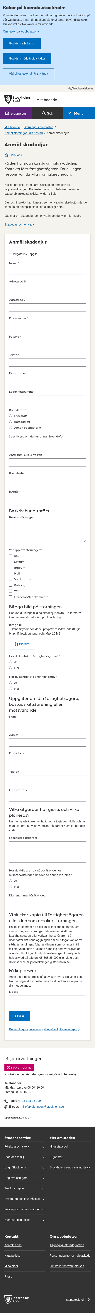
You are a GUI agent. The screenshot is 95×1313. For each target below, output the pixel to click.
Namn (47, 268)
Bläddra (24, 644)
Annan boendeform (27, 427)
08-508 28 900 (31, 1100)
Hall (17, 573)
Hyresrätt (20, 416)
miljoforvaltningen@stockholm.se (42, 1106)
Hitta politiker (12, 1255)
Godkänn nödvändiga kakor (27, 58)
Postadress (47, 758)
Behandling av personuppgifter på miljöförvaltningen (43, 1029)
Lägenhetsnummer (47, 396)
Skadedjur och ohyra (18, 224)
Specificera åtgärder (47, 849)
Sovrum (19, 561)
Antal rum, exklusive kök (47, 460)
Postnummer (47, 323)
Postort (47, 341)
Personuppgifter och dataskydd (70, 1255)
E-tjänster (56, 1157)
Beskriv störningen (47, 528)
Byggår (47, 496)
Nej (16, 668)
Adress (47, 740)
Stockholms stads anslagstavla (70, 1167)
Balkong (19, 585)
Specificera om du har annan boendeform (47, 441)
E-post (47, 996)
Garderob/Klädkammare (31, 597)
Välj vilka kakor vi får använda (28, 73)
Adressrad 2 (47, 304)
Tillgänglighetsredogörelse (67, 1245)
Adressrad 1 (47, 286)
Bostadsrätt (22, 422)
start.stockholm (78, 1300)
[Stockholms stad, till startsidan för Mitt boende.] (47, 99)
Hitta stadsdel (59, 1146)
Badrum (19, 567)
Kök (16, 556)
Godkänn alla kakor (22, 43)
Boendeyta (47, 478)
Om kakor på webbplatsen (20, 31)
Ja (16, 662)
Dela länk (13, 155)
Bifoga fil (47, 629)
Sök (47, 113)
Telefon (47, 360)
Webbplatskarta (80, 88)
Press (8, 1276)
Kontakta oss (13, 1245)
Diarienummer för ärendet (47, 900)
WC (16, 591)
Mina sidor (11, 1266)
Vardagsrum (22, 579)
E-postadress (47, 378)
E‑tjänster (16, 113)
